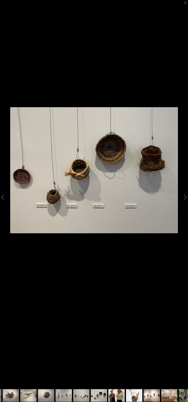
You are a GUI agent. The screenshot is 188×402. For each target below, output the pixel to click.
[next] (183, 197)
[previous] (4, 197)
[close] (185, 3)
